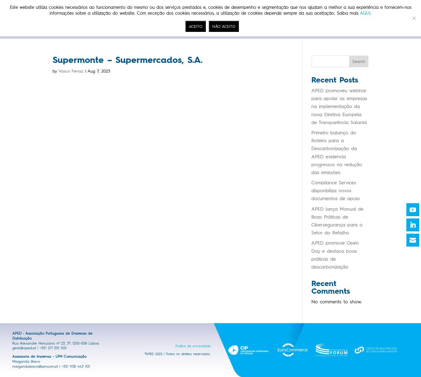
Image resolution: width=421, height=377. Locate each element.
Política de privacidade (192, 346)
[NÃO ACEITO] (414, 18)
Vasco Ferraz (70, 71)
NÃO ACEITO (223, 26)
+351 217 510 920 (53, 348)
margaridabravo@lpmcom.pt (35, 366)
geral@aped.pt (24, 348)
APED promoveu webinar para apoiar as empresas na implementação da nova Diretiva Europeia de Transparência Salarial (339, 106)
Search (358, 61)
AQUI (365, 13)
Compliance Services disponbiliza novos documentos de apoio (335, 190)
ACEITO (195, 26)
